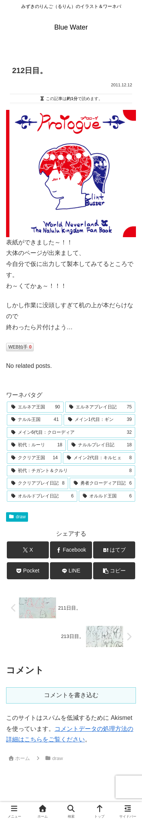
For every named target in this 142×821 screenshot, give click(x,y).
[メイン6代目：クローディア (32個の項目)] (71, 432)
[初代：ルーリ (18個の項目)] (36, 445)
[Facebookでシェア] (71, 549)
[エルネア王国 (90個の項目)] (35, 407)
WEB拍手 (19, 347)
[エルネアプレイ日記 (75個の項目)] (100, 407)
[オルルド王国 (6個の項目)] (107, 496)
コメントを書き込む (71, 695)
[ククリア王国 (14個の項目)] (34, 458)
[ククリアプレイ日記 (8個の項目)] (37, 483)
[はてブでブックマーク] (114, 549)
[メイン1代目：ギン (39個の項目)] (99, 419)
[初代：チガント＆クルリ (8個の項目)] (71, 471)
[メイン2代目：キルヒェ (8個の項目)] (99, 458)
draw (17, 516)
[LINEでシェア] (71, 570)
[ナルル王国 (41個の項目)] (34, 419)
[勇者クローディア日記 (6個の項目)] (103, 483)
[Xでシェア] (28, 549)
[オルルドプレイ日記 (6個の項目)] (42, 496)
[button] (114, 570)
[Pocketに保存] (28, 570)
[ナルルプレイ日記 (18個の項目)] (101, 445)
